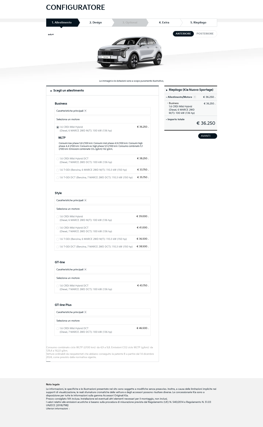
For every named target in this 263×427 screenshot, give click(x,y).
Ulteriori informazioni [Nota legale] (57, 408)
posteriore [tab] (205, 33)
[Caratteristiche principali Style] (102, 200)
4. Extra (164, 22)
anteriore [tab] (183, 33)
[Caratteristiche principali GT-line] (102, 269)
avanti (205, 135)
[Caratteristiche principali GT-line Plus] (102, 312)
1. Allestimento (62, 24)
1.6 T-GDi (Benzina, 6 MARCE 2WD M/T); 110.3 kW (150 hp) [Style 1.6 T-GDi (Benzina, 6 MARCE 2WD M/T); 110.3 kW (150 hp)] (93, 239)
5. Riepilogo (198, 22)
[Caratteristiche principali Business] (102, 111)
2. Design (96, 22)
